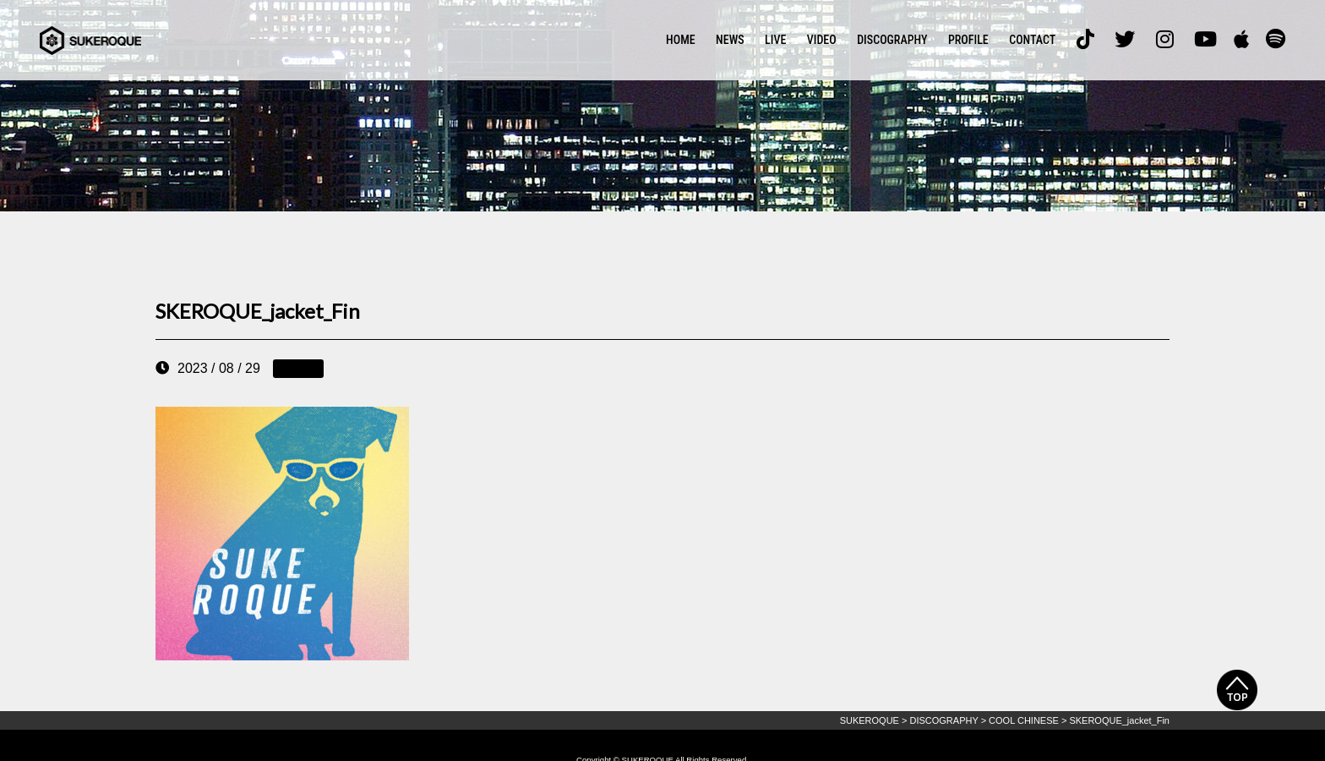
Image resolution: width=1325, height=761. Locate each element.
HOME (680, 40)
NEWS (730, 40)
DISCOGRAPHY (892, 40)
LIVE (775, 40)
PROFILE (968, 40)
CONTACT (1032, 40)
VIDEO (822, 40)
